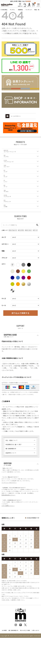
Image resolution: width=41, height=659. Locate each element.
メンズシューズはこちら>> (9, 498)
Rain (5, 189)
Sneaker (7, 170)
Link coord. (8, 208)
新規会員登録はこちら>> (8, 511)
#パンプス (21, 246)
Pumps (6, 158)
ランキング (29, 9)
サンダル (12, 9)
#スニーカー (28, 246)
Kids (5, 183)
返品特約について (11, 468)
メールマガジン (13, 116)
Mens (6, 177)
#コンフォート (13, 246)
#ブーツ (35, 246)
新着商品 (20, 9)
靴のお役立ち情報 (25, 646)
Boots (6, 196)
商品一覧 (36, 9)
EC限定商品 (4, 9)
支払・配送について (11, 456)
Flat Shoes (8, 164)
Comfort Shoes (10, 152)
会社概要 (4, 646)
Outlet (7, 215)
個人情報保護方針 (11, 464)
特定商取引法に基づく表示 (13, 460)
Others (7, 221)
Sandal (7, 202)
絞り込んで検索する (20, 328)
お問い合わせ (35, 646)
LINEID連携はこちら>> (8, 521)
